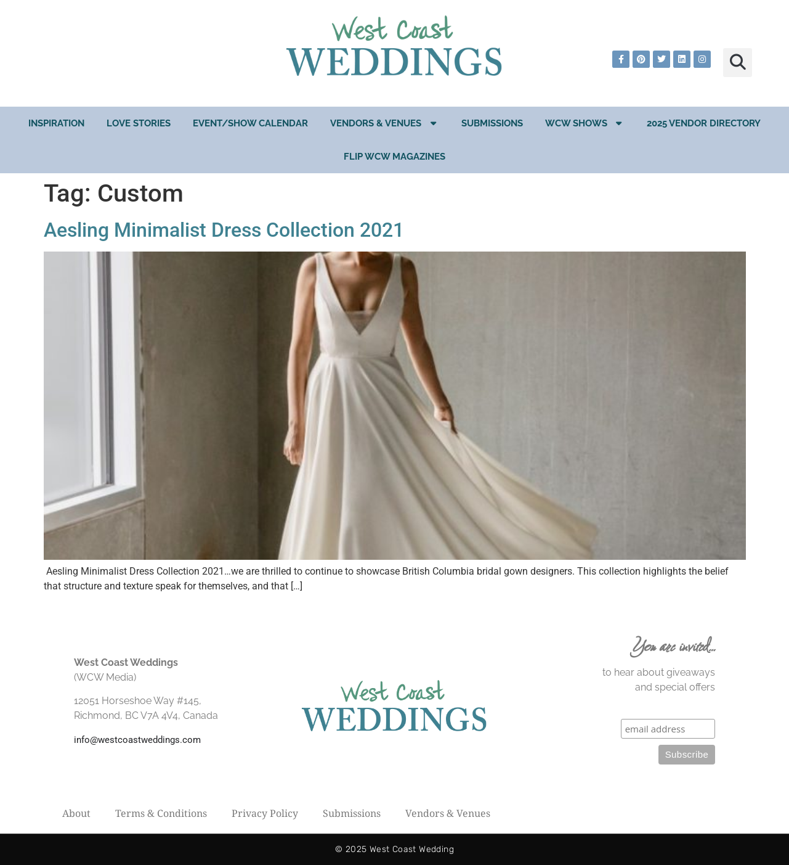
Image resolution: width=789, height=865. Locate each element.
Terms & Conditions (161, 813)
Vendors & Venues (384, 123)
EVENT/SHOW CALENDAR (250, 123)
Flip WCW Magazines (394, 156)
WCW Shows (585, 123)
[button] (737, 62)
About (76, 813)
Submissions (492, 123)
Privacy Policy (265, 813)
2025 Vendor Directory (704, 123)
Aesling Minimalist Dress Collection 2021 (224, 230)
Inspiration (56, 123)
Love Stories (139, 123)
